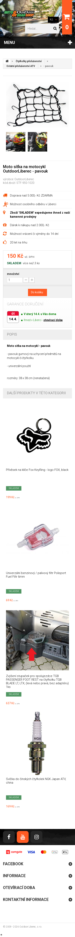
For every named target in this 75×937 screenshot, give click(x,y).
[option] (37, 104)
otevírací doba (53, 320)
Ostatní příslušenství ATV (20, 66)
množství (13, 274)
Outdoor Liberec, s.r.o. (30, 926)
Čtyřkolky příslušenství (29, 61)
